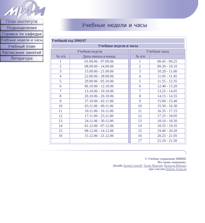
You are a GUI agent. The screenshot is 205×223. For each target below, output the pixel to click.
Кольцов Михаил (175, 165)
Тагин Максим (153, 165)
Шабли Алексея (176, 169)
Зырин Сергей (132, 165)
